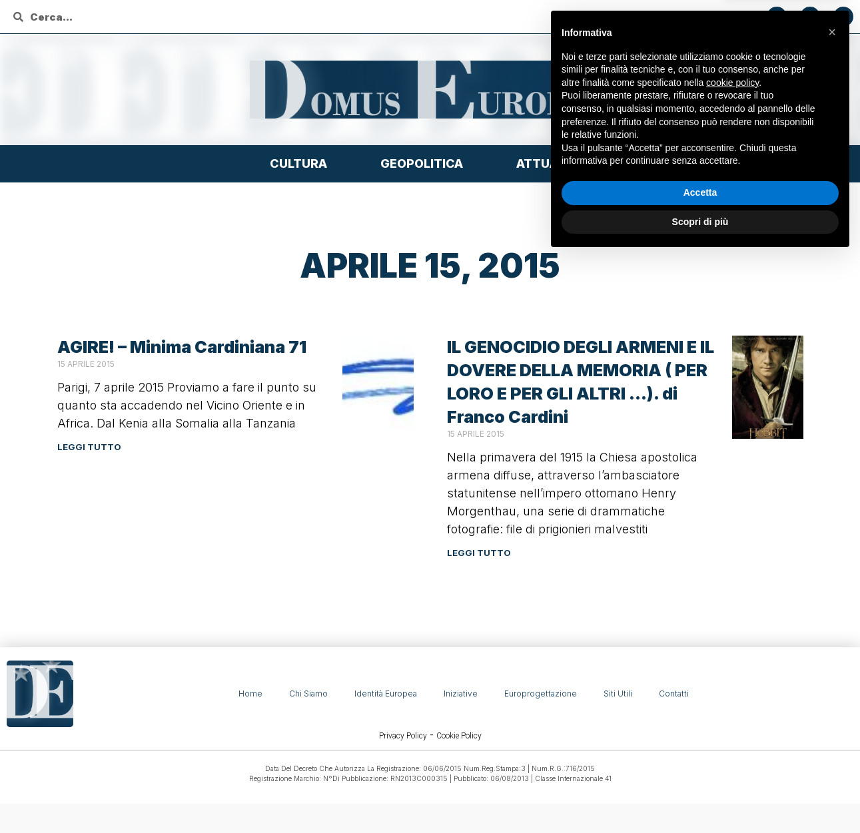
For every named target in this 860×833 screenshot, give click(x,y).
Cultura (302, 163)
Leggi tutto (89, 446)
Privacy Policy (403, 735)
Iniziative (461, 693)
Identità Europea (385, 693)
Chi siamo (308, 693)
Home (250, 693)
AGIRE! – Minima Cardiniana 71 (181, 347)
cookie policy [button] (732, 658)
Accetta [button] (700, 767)
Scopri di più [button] (700, 796)
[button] (832, 607)
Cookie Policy (459, 735)
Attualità (553, 163)
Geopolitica (425, 163)
